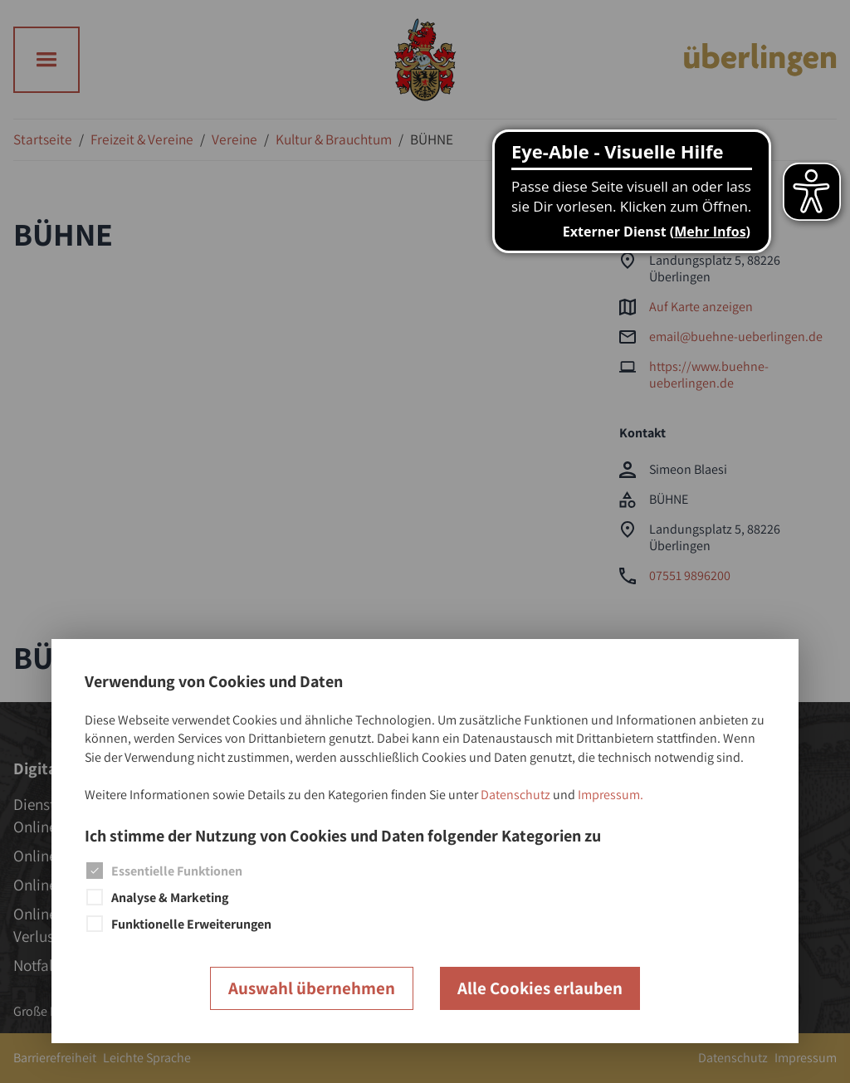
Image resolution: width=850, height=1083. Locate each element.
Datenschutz (515, 794)
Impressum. (610, 794)
